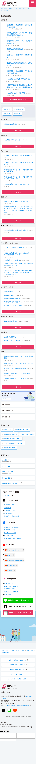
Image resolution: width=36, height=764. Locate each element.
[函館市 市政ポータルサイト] (9, 3)
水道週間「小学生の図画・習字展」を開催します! (19, 26)
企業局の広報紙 (8, 292)
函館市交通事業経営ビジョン (12, 298)
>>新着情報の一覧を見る (17, 99)
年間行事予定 (6, 417)
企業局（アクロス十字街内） (12, 340)
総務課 (6, 109)
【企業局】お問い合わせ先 (12, 140)
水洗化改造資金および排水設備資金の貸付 (16, 230)
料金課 (16, 113)
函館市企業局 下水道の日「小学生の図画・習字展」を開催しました (18, 171)
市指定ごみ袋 (7, 430)
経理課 (6, 113)
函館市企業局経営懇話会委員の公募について (19, 64)
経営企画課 (17, 109)
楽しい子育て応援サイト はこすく (13, 443)
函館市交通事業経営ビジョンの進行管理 (16, 379)
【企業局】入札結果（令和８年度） (19, 79)
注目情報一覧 (6, 404)
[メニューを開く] (32, 3)
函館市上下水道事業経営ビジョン (14, 302)
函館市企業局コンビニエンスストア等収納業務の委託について (19, 34)
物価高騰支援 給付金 (22, 430)
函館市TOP (4, 8)
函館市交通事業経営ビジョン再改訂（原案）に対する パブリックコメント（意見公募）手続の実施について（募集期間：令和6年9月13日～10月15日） (18, 209)
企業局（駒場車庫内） (10, 337)
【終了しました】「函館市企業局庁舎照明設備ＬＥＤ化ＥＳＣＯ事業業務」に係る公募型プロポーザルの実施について (18, 272)
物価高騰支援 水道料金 (10, 434)
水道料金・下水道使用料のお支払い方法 (19, 56)
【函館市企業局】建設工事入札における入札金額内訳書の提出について (18, 264)
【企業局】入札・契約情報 (16, 93)
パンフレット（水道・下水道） (13, 305)
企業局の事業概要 (9, 295)
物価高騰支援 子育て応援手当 (12, 439)
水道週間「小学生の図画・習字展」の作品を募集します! (19, 72)
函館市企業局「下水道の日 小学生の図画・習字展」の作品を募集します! (18, 178)
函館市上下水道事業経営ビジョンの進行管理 (17, 373)
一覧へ (18, 130)
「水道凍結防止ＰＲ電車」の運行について (16, 184)
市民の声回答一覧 (7, 411)
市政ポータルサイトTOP (15, 8)
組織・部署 (26, 8)
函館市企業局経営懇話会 (15, 49)
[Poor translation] (6, 731)
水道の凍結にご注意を (10, 124)
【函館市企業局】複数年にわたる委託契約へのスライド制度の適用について (19, 86)
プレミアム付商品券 (28, 434)
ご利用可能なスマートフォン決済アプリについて (19, 42)
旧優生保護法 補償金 (9, 448)
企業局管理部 (4, 10)
